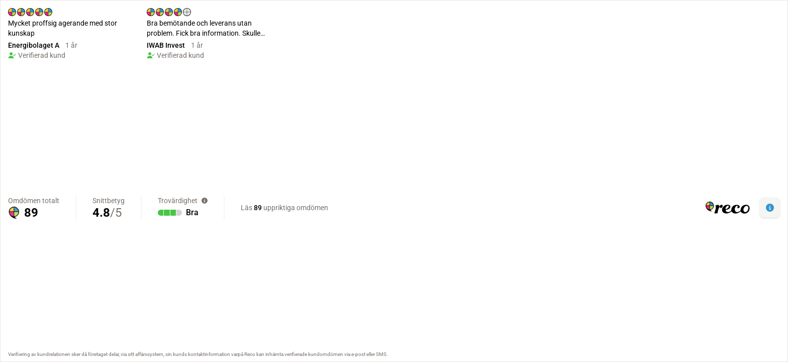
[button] (770, 208)
